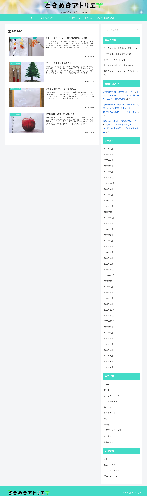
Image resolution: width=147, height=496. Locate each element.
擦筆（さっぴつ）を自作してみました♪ (120, 121)
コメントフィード (111, 470)
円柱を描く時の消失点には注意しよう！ (121, 48)
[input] (121, 30)
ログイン (108, 459)
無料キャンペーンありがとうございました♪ (121, 73)
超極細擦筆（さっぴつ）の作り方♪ (118, 92)
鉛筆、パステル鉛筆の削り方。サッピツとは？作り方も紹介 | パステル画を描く (121, 108)
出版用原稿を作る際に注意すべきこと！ (121, 65)
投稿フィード (110, 465)
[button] (138, 30)
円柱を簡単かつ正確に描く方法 (117, 54)
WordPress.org (110, 476)
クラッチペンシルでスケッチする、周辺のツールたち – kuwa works (121, 95)
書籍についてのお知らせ (114, 60)
